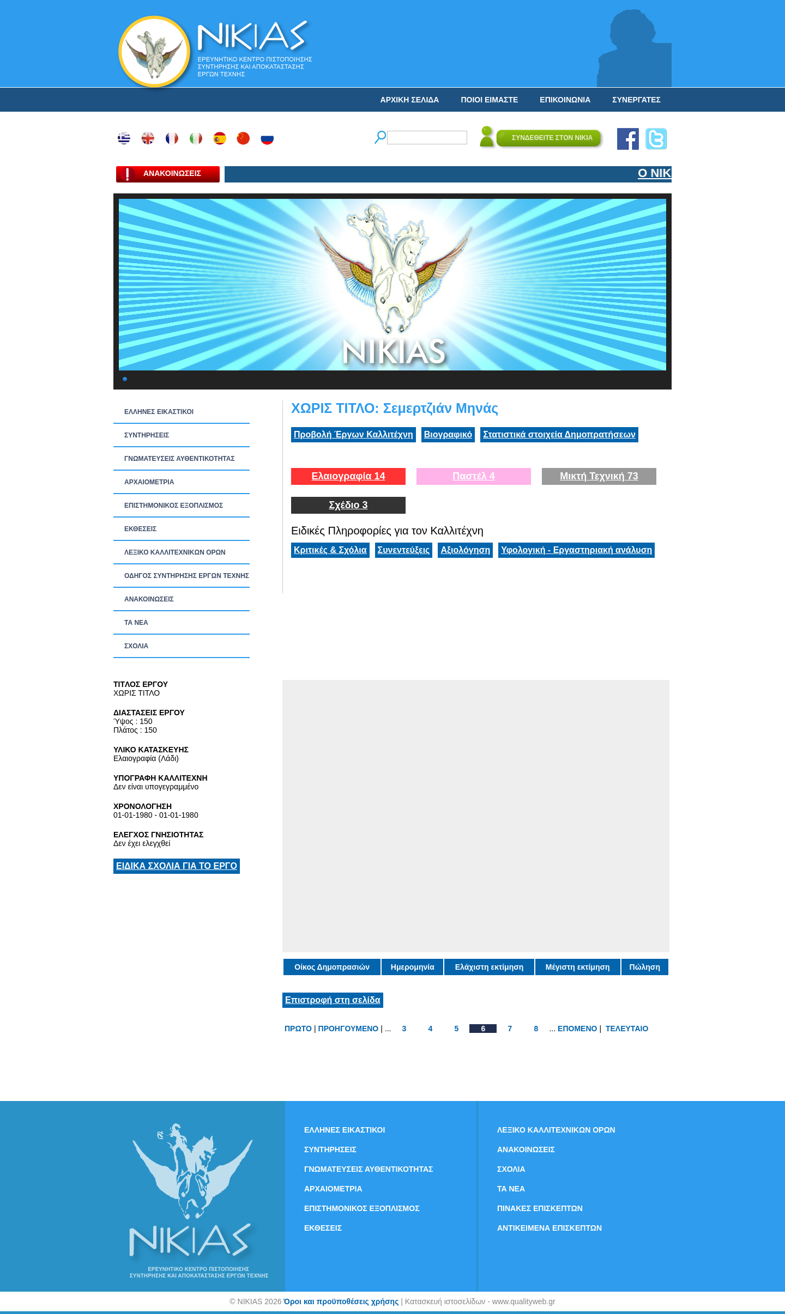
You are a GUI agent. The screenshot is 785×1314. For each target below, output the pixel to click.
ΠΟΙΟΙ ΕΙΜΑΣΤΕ (489, 99)
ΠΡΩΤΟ (298, 1028)
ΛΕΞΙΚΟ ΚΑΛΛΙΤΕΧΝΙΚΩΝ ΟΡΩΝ (175, 552)
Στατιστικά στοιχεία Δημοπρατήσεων (559, 434)
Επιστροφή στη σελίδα (333, 1000)
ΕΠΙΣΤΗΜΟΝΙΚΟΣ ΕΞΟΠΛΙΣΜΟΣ (173, 505)
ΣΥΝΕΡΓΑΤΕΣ (636, 99)
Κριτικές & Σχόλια (330, 550)
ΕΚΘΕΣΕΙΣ (140, 529)
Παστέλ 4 (473, 476)
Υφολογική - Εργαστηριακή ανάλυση (576, 550)
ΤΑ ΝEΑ (136, 622)
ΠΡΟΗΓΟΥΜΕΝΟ (348, 1028)
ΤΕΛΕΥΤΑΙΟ (627, 1028)
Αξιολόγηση (465, 550)
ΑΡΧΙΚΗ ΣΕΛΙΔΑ (410, 99)
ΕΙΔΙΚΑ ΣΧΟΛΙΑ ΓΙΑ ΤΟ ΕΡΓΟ (176, 866)
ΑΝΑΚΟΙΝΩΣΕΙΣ (149, 599)
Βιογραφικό (448, 434)
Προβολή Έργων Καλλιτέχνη (353, 434)
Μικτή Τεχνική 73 (599, 476)
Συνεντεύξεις (404, 550)
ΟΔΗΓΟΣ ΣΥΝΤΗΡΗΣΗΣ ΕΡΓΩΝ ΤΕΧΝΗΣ (186, 576)
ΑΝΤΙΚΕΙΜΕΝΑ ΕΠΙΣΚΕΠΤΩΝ (549, 1228)
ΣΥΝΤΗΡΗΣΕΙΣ (146, 435)
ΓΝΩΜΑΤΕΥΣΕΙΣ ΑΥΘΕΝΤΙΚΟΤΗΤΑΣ (179, 459)
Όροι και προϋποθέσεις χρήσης (340, 1301)
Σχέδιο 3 (348, 505)
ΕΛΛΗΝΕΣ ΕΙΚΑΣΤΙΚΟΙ (159, 412)
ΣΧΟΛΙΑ (136, 646)
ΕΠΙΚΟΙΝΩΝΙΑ (565, 99)
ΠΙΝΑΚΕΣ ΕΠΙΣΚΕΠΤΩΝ (540, 1208)
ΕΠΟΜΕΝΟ (577, 1028)
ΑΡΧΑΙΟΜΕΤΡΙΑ (149, 482)
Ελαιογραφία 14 (348, 476)
